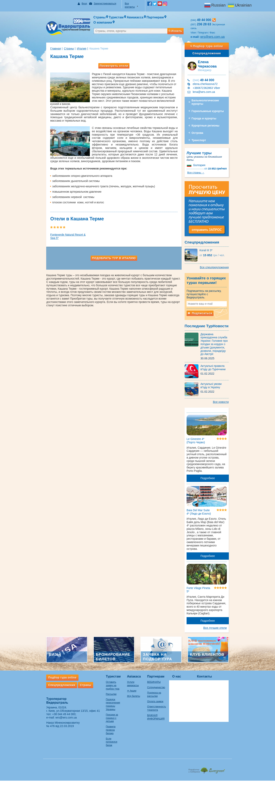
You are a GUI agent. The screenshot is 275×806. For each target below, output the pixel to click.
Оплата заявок (159, 685)
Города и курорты (207, 108)
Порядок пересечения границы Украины (107, 683)
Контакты (212, 660)
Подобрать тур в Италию (112, 241)
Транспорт (202, 130)
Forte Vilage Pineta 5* (202, 571)
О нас (184, 660)
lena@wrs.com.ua (208, 81)
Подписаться (204, 301)
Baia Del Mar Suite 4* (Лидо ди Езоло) (203, 497)
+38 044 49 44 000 (55, 697)
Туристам (105, 660)
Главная (47, 41)
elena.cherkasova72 (209, 73)
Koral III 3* (209, 242)
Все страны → (226, 159)
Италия (74, 41)
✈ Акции (129, 671)
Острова (201, 122)
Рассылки (103, 674)
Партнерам (159, 660)
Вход (79, 3)
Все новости (229, 387)
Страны (61, 41)
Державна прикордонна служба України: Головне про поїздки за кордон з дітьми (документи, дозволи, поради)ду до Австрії (220, 331)
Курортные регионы (209, 115)
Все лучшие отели (223, 609)
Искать (179, 22)
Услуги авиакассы (134, 665)
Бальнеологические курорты (209, 92)
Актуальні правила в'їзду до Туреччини (220, 352)
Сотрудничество (160, 671)
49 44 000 (207, 70)
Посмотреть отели (112, 58)
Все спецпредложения (222, 259)
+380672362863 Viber (210, 77)
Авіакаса (132, 660)
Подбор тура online (212, 39)
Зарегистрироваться (99, 3)
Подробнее (213, 461)
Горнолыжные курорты (211, 101)
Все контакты (131, 3)
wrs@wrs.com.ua (216, 29)
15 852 (223, 151)
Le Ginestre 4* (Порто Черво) (200, 427)
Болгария (203, 151)
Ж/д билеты (131, 676)
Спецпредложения (212, 46)
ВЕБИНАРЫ (157, 665)
